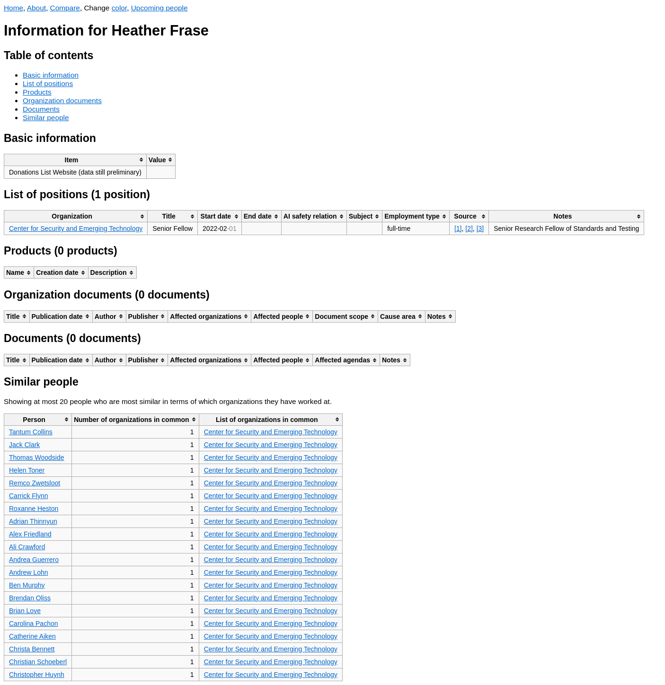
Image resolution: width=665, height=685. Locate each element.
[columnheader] (75, 160)
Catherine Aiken (32, 636)
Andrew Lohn (28, 572)
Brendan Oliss (30, 598)
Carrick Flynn (28, 496)
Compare (65, 8)
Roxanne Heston (33, 508)
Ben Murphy (26, 585)
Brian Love (25, 611)
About (36, 8)
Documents (41, 109)
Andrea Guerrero (34, 559)
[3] (480, 228)
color (119, 8)
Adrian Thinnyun (33, 521)
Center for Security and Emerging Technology (75, 228)
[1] (458, 228)
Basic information (51, 75)
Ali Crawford (27, 547)
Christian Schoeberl (38, 662)
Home (13, 8)
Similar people (46, 118)
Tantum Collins (31, 432)
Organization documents (62, 101)
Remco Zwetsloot (34, 483)
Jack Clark (24, 444)
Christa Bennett (32, 649)
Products (37, 92)
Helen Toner (26, 470)
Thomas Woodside (36, 457)
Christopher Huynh (36, 674)
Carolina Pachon (33, 623)
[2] (469, 228)
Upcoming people (159, 8)
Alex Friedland (30, 534)
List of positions (48, 83)
